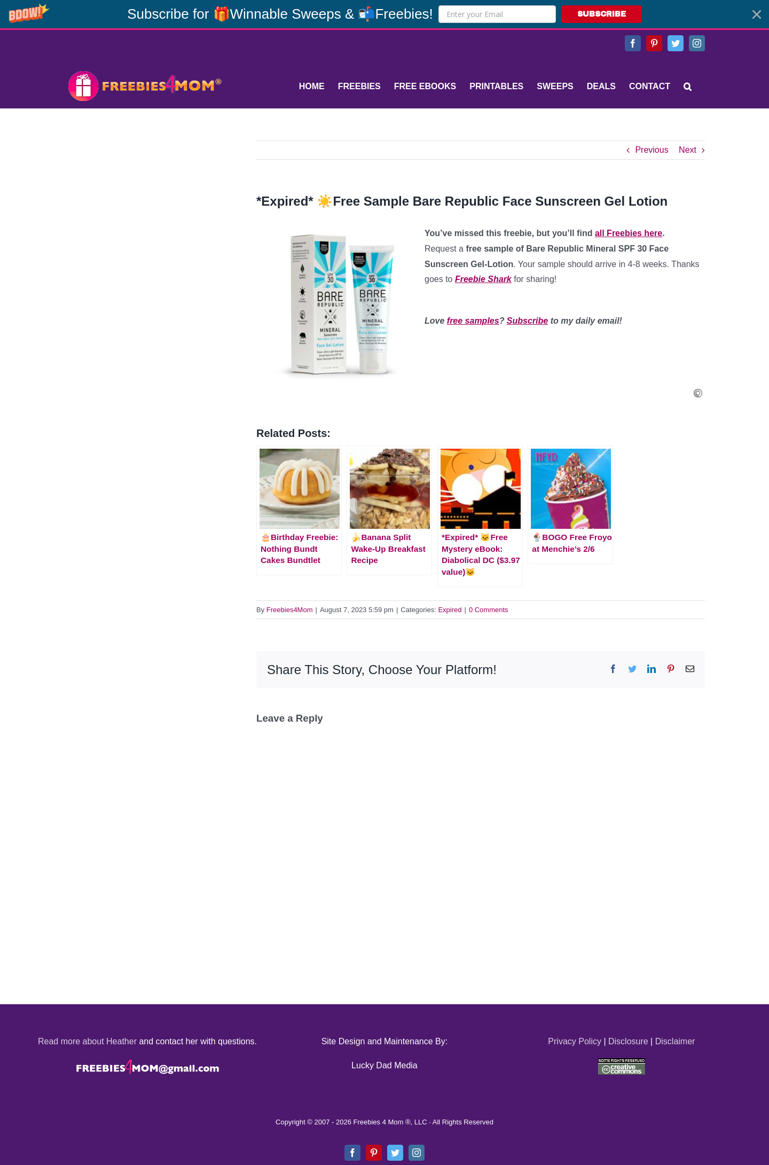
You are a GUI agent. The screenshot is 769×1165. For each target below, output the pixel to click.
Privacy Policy (574, 1041)
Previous (651, 149)
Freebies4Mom (289, 610)
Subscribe (527, 320)
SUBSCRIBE (601, 14)
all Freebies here (628, 233)
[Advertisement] (144, 207)
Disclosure (628, 1041)
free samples (473, 320)
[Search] (688, 86)
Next (687, 149)
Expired (449, 610)
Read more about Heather (87, 1041)
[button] (384, 14)
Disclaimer (675, 1041)
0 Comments (488, 610)
